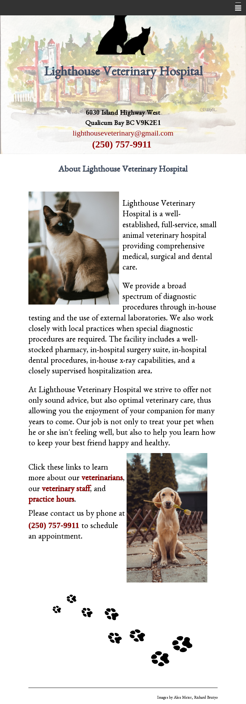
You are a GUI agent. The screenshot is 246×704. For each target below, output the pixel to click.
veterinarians (102, 479)
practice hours (51, 500)
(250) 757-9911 (121, 144)
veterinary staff (66, 490)
